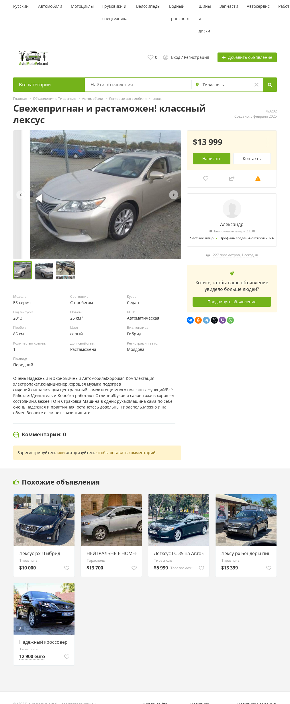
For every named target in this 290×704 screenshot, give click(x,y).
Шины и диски (205, 18)
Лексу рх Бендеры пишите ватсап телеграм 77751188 (247, 553)
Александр (232, 224)
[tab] (39, 434)
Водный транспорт (179, 12)
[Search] (270, 84)
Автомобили (50, 6)
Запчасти (229, 6)
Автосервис (258, 6)
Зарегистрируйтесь (36, 452)
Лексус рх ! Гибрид (39, 553)
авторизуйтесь (80, 452)
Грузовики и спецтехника (115, 12)
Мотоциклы (82, 6)
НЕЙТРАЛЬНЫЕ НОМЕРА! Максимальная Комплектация (113, 553)
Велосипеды (148, 6)
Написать (211, 158)
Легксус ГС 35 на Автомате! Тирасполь (180, 553)
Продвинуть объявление (231, 301)
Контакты (252, 158)
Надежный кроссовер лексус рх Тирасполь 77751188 (45, 642)
